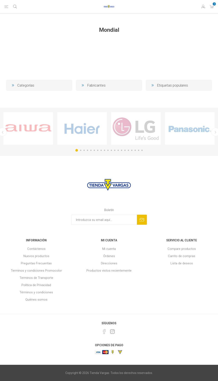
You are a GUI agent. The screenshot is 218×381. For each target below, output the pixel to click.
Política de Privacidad (36, 285)
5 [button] (91, 150)
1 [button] (76, 150)
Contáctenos (36, 249)
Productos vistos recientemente (109, 270)
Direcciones (109, 263)
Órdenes (109, 256)
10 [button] (108, 150)
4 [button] (87, 150)
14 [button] (121, 150)
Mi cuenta (109, 249)
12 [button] (114, 150)
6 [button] (94, 150)
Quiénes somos (36, 299)
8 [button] (101, 150)
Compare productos (182, 249)
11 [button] (111, 150)
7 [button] (97, 150)
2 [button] (80, 150)
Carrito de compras (181, 256)
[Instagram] (112, 331)
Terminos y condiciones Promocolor (36, 270)
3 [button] (84, 150)
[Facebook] (104, 331)
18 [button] (135, 150)
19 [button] (138, 150)
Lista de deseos (182, 263)
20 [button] (142, 150)
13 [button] (118, 150)
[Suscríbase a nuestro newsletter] (104, 220)
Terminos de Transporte (36, 278)
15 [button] (125, 150)
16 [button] (128, 150)
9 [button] (104, 150)
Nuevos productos (36, 256)
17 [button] (131, 150)
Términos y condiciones (36, 292)
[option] (28, 128)
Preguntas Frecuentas (36, 263)
